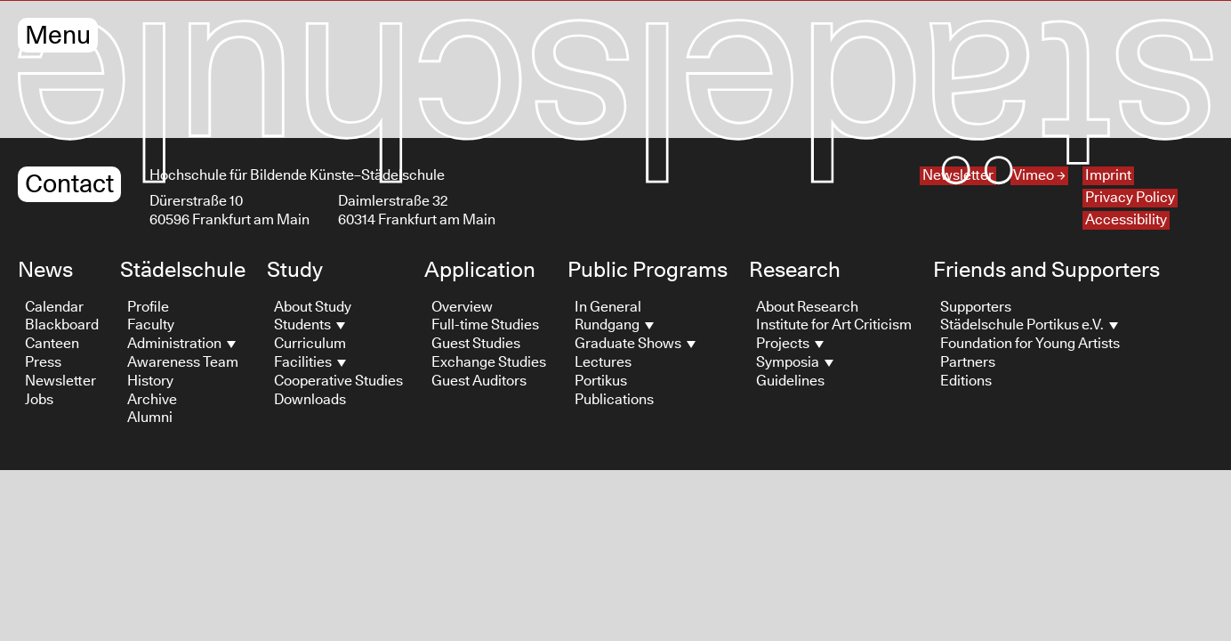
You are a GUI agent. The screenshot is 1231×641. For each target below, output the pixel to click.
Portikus (601, 381)
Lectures (603, 362)
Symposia (794, 362)
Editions (966, 381)
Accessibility (1126, 220)
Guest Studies (475, 344)
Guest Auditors (479, 381)
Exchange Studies (488, 362)
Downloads (310, 400)
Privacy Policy (1130, 198)
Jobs (39, 400)
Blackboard (62, 325)
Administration (181, 344)
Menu (58, 36)
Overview (462, 307)
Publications (614, 400)
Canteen (52, 344)
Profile (148, 307)
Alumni (150, 417)
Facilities (310, 362)
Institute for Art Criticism (834, 325)
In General (608, 307)
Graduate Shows (635, 344)
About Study (312, 307)
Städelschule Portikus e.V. (1029, 325)
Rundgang (614, 325)
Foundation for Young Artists (1030, 344)
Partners (967, 362)
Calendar (54, 307)
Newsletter (60, 381)
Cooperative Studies (338, 381)
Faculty (150, 325)
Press (43, 362)
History (150, 381)
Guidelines (790, 381)
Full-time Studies (485, 325)
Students (309, 325)
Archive (152, 400)
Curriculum (310, 344)
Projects (790, 344)
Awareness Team (182, 362)
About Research (807, 307)
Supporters (975, 307)
